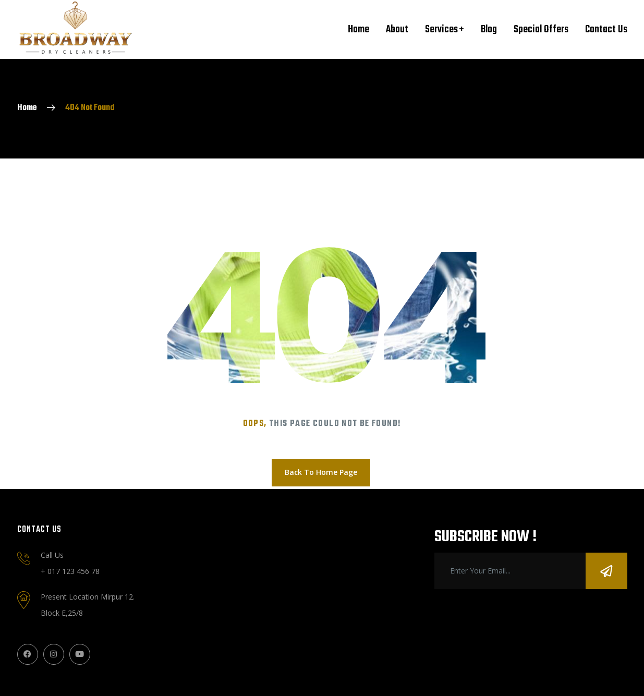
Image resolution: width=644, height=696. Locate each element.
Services (441, 29)
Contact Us (606, 29)
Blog (489, 29)
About (397, 29)
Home (358, 29)
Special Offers (541, 29)
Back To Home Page (321, 472)
